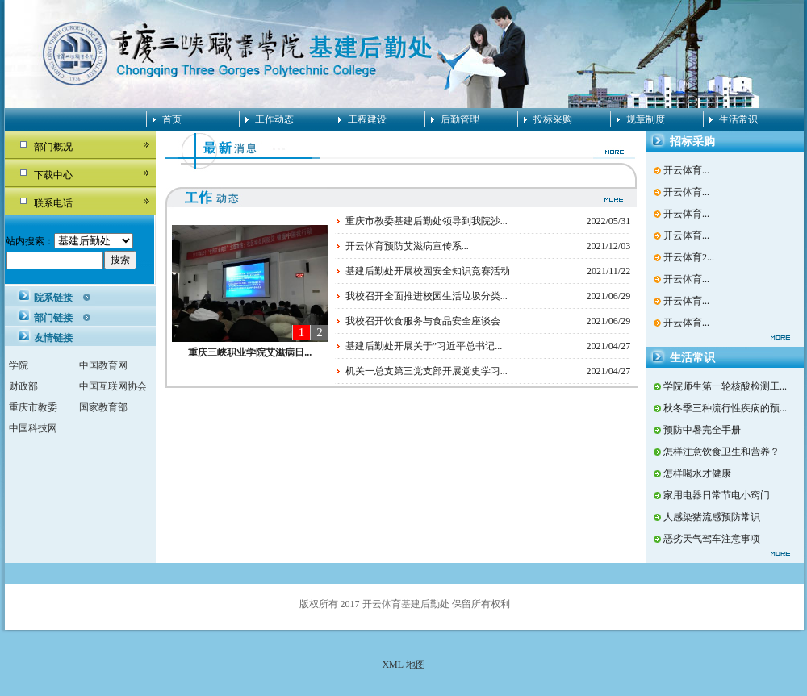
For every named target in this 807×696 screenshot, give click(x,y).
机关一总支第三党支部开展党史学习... (426, 371)
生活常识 (738, 119)
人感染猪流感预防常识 (711, 517)
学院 (18, 365)
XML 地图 (403, 664)
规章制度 (645, 119)
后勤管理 (460, 119)
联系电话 (53, 203)
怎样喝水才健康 (697, 473)
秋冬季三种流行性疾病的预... (725, 408)
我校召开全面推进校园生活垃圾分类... (426, 296)
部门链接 (53, 317)
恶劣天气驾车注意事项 (711, 538)
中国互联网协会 (113, 386)
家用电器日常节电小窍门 (716, 495)
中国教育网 (103, 365)
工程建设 (367, 119)
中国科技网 (33, 428)
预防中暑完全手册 (702, 430)
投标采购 (552, 119)
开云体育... (686, 170)
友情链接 (53, 338)
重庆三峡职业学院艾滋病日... (250, 352)
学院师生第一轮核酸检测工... (725, 386)
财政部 (23, 386)
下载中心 (53, 175)
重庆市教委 (33, 407)
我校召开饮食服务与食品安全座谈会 (422, 321)
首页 (172, 119)
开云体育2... (688, 257)
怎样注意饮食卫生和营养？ (721, 451)
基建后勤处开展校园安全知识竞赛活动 (427, 271)
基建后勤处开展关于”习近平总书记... (423, 346)
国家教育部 (103, 407)
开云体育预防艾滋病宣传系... (407, 246)
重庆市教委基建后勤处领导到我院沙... (426, 221)
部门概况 (53, 146)
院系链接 (53, 297)
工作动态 (274, 119)
